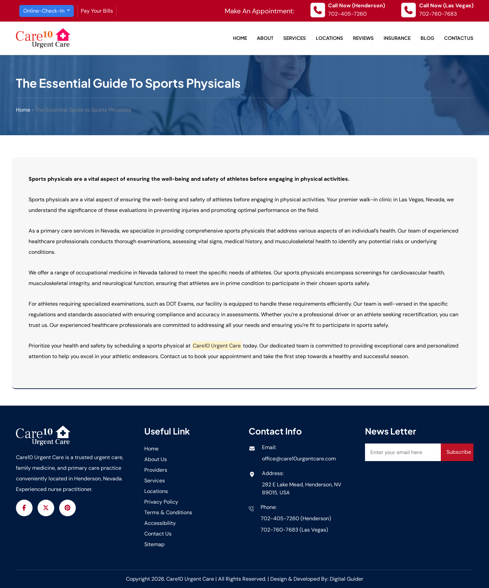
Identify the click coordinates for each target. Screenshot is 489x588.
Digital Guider (346, 578)
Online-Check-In (44, 10)
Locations (329, 38)
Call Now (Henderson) (356, 5)
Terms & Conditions (168, 512)
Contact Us (458, 38)
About (265, 38)
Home (240, 38)
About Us (155, 459)
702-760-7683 (438, 13)
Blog (427, 38)
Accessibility (160, 523)
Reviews (363, 38)
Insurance (397, 38)
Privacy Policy (161, 501)
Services (294, 38)
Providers (155, 469)
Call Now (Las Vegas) (446, 5)
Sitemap (154, 544)
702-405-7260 (347, 13)
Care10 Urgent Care (190, 578)
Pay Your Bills (97, 10)
